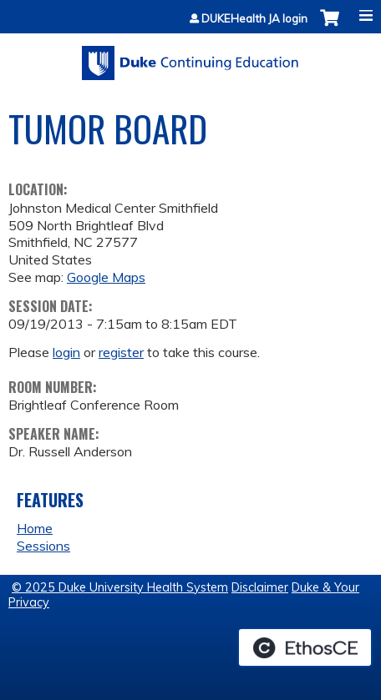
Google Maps (106, 277)
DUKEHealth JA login (254, 18)
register (121, 352)
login (66, 352)
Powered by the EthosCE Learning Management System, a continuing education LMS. (305, 647)
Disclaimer (259, 587)
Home (35, 528)
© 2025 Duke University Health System (120, 587)
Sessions (43, 545)
